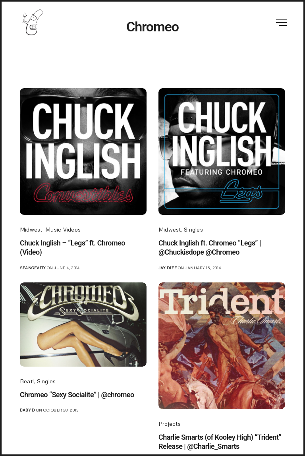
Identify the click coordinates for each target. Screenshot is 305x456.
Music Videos (63, 229)
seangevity (32, 267)
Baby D (27, 410)
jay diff (167, 267)
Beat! (27, 381)
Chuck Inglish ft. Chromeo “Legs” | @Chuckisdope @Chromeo (209, 247)
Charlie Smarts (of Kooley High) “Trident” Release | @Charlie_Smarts (219, 441)
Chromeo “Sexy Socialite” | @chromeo (77, 394)
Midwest (31, 229)
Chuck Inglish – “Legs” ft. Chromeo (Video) (72, 247)
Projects (169, 423)
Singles (193, 229)
